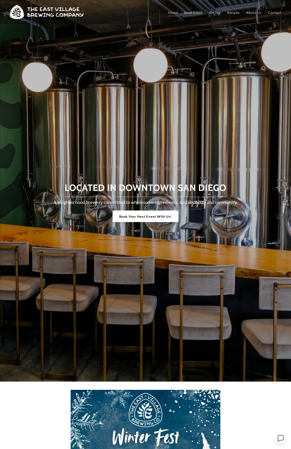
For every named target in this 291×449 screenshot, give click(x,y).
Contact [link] (274, 12)
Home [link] (173, 12)
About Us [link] (253, 12)
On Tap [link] (215, 12)
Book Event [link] (193, 12)
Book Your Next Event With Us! (145, 216)
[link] (47, 12)
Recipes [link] (233, 12)
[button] (280, 438)
